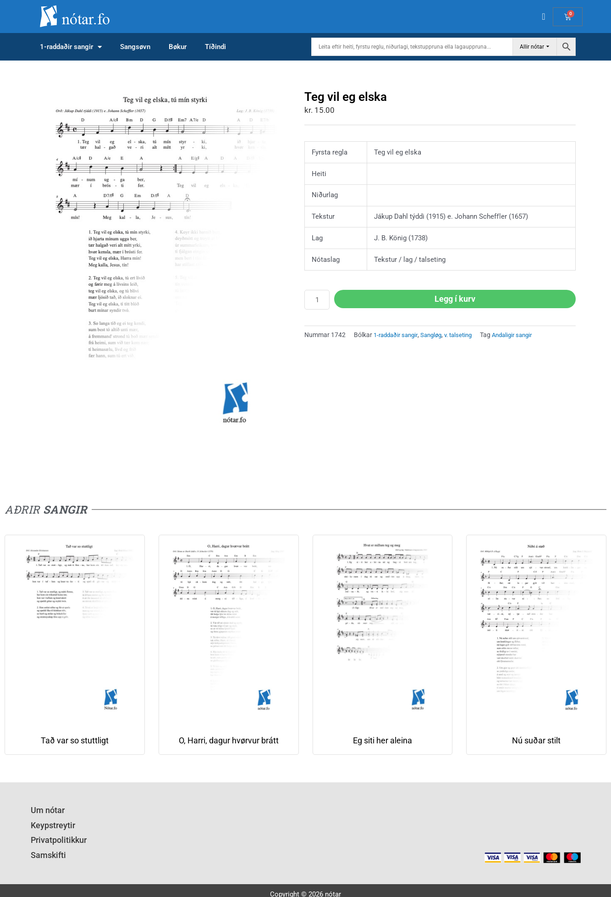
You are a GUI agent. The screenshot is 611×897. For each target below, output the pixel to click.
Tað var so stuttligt (75, 741)
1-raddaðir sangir (71, 47)
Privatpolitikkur (54, 834)
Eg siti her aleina (382, 741)
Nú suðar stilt (536, 741)
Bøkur (178, 47)
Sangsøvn (135, 47)
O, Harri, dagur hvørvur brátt (229, 741)
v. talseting (466, 334)
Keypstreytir (49, 822)
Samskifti (45, 846)
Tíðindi (215, 47)
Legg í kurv (455, 299)
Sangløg (436, 334)
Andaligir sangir (524, 334)
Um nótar (45, 809)
